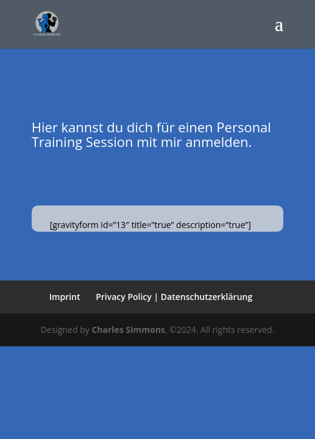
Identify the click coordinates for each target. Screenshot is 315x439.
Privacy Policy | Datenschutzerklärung (174, 296)
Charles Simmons (128, 329)
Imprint (64, 296)
